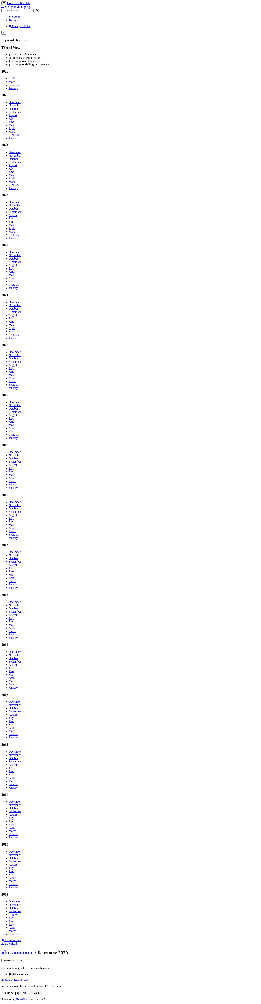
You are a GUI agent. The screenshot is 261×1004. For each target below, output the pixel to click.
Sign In (14, 16)
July (11, 118)
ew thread (14, 980)
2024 (4, 145)
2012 (4, 744)
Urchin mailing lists (18, 3)
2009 (4, 894)
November (15, 105)
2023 (4, 195)
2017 (4, 495)
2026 (4, 71)
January (13, 88)
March (12, 81)
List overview (11, 940)
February (14, 85)
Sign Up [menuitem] (24, 6)
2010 (4, 844)
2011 (4, 795)
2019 (4, 395)
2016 (4, 545)
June (11, 121)
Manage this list (19, 26)
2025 (4, 95)
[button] (3, 6)
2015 (4, 595)
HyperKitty (22, 999)
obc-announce (19, 952)
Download (9, 943)
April (12, 78)
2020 (4, 345)
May (11, 125)
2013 (4, 695)
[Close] (3, 33)
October (13, 108)
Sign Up (15, 20)
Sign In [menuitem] (11, 6)
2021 (4, 295)
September (15, 112)
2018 (4, 445)
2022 (4, 245)
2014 (4, 645)
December (15, 102)
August (13, 115)
